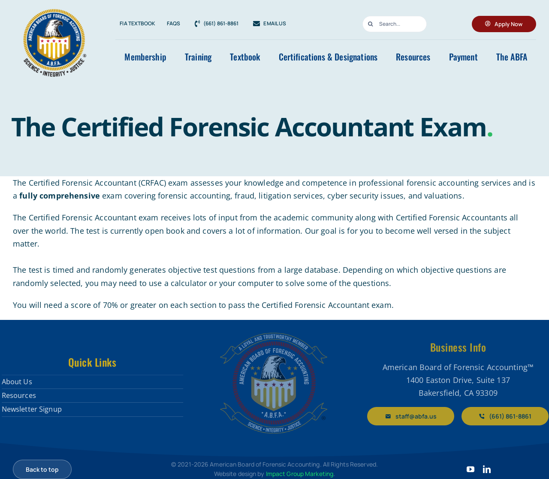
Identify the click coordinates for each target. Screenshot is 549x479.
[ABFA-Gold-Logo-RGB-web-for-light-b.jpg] (53, 9)
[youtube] (470, 469)
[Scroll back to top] (42, 469)
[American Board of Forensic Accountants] (273, 336)
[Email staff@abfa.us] (414, 416)
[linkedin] (487, 469)
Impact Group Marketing (299, 474)
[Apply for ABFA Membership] (504, 24)
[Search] (370, 24)
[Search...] (394, 24)
